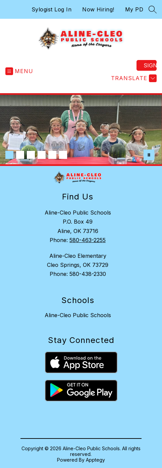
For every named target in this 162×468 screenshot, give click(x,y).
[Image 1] (9, 155)
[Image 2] (20, 155)
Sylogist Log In (52, 9)
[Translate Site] (133, 78)
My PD (134, 9)
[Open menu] (19, 71)
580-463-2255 (87, 240)
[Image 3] (31, 155)
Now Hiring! (98, 9)
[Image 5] (52, 155)
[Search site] (153, 9)
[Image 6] (63, 155)
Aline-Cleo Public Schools (78, 315)
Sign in (150, 65)
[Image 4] (42, 155)
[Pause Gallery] (149, 155)
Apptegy (95, 460)
